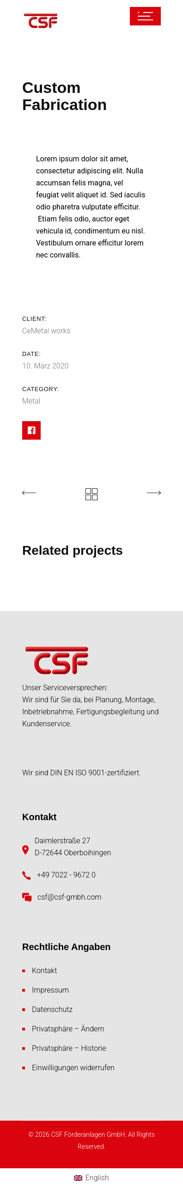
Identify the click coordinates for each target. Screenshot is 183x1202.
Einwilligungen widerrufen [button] (73, 1067)
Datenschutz (52, 1009)
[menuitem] (91, 1178)
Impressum (50, 990)
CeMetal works (46, 330)
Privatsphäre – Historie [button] (69, 1048)
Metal (31, 401)
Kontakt (44, 970)
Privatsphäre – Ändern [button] (68, 1028)
